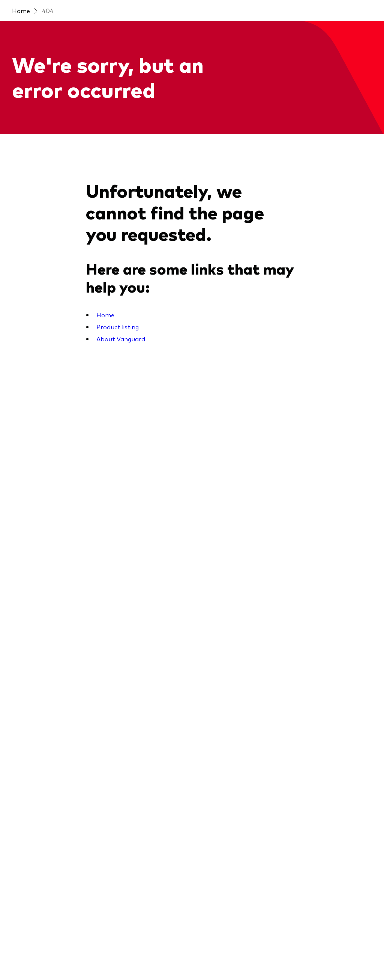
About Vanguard (120, 339)
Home (21, 10)
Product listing (117, 327)
